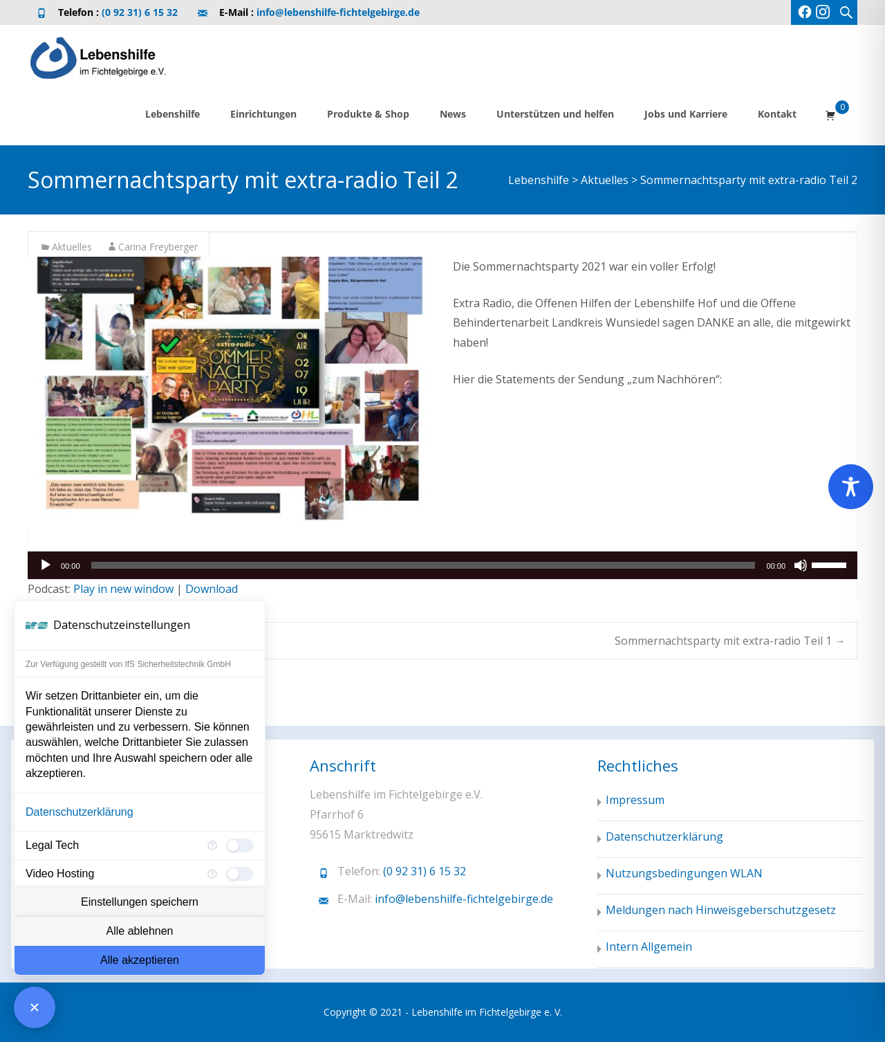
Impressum (635, 799)
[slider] (423, 565)
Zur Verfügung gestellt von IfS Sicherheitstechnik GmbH (128, 664)
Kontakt (777, 113)
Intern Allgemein (649, 946)
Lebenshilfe (172, 113)
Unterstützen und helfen (555, 113)
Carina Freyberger (158, 246)
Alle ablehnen (140, 931)
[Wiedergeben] (46, 565)
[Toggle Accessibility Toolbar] (851, 487)
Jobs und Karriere (685, 113)
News (453, 113)
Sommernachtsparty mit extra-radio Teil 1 (730, 640)
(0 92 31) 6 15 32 (140, 12)
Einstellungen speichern (139, 902)
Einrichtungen (263, 113)
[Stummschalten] (801, 565)
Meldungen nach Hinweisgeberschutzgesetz (721, 909)
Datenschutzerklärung (79, 812)
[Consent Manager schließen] (34, 1007)
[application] (442, 565)
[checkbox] (240, 845)
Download (211, 588)
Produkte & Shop (368, 113)
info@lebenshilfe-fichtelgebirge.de (338, 12)
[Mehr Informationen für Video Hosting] (212, 874)
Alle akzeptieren (139, 960)
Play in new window (123, 588)
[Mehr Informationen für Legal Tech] (212, 845)
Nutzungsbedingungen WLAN (684, 873)
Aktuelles (72, 246)
